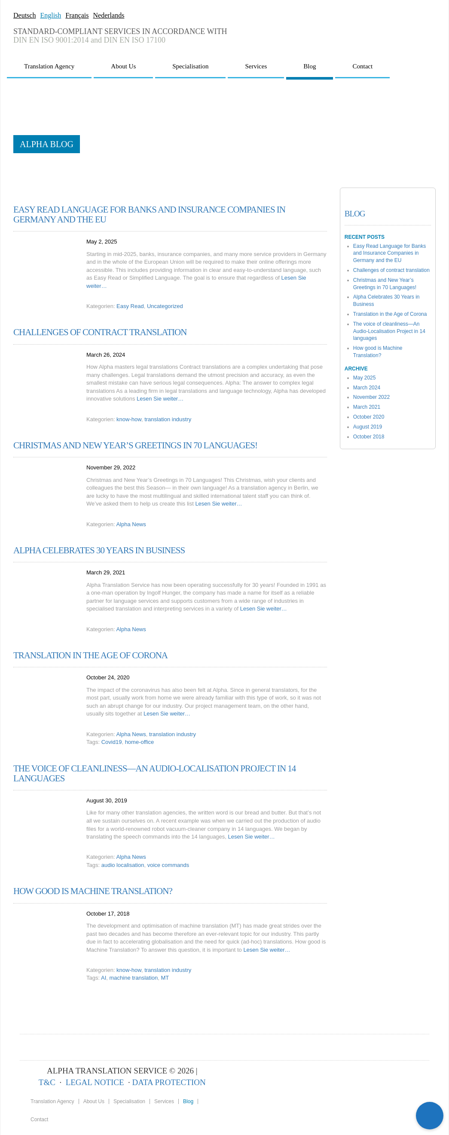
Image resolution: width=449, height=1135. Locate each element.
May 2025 (364, 378)
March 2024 (366, 388)
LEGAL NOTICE (95, 1082)
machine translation (134, 978)
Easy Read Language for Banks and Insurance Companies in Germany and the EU (149, 214)
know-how (128, 419)
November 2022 (371, 397)
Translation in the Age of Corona (90, 655)
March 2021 (366, 407)
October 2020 (369, 417)
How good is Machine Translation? (92, 891)
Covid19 (111, 742)
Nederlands (109, 15)
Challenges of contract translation (99, 332)
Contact (362, 66)
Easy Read (130, 306)
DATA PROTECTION (169, 1082)
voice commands (168, 865)
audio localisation (122, 865)
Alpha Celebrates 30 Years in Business (99, 550)
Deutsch (24, 15)
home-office (139, 742)
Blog (309, 66)
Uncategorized (165, 306)
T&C (47, 1082)
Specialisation (190, 66)
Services (256, 66)
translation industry (167, 419)
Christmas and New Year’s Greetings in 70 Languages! (135, 445)
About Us (123, 66)
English (50, 15)
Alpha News (131, 524)
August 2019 (367, 427)
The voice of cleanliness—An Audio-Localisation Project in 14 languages (154, 773)
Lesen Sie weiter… (160, 398)
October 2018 (369, 437)
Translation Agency (49, 66)
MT (165, 978)
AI (103, 978)
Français (77, 15)
